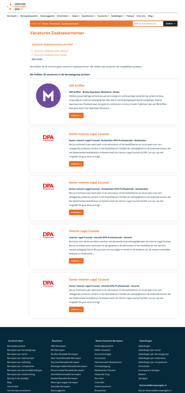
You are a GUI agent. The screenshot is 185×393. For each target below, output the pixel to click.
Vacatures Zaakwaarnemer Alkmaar (51, 51)
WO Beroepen (58, 341)
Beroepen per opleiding (18, 353)
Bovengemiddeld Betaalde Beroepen (69, 357)
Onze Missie (144, 385)
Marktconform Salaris (17, 389)
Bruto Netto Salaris (16, 385)
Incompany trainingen (149, 361)
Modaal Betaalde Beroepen (64, 369)
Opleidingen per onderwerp (152, 349)
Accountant (100, 349)
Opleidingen (117, 16)
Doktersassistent (103, 377)
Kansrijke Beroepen (60, 377)
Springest (143, 369)
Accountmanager (103, 345)
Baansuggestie (47, 16)
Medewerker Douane (105, 361)
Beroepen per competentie (20, 357)
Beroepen (12, 16)
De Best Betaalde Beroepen (64, 345)
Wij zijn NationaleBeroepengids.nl (154, 381)
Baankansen (88, 16)
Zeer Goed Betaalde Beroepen (66, 349)
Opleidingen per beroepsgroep (153, 345)
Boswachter (100, 381)
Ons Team (143, 389)
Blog (150, 16)
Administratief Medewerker (108, 353)
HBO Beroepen (58, 337)
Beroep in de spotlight (18, 369)
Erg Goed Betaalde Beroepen (65, 353)
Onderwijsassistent (104, 337)
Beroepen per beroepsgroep (21, 341)
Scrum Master (101, 389)
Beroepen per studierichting (21, 365)
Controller (100, 373)
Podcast (130, 16)
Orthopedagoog (102, 357)
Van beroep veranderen (19, 381)
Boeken (142, 365)
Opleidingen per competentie (152, 353)
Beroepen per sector (17, 345)
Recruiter (99, 369)
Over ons (141, 16)
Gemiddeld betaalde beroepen (66, 365)
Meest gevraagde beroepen (64, 373)
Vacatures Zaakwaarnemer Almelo (50, 55)
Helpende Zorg (102, 365)
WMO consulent (102, 341)
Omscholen (62, 16)
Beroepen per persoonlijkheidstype (24, 361)
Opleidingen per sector (149, 341)
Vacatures (102, 16)
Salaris (75, 16)
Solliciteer (76, 117)
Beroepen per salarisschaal (20, 349)
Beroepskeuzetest (29, 16)
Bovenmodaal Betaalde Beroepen (67, 361)
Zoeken (169, 24)
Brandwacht (100, 385)
